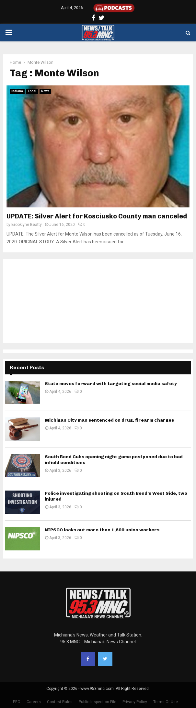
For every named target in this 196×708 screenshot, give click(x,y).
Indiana (17, 91)
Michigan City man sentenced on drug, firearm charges (109, 420)
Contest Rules (60, 702)
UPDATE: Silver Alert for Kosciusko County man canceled (96, 216)
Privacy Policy (134, 702)
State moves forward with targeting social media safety (111, 383)
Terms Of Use (165, 702)
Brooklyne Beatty (26, 224)
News (45, 91)
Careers (34, 702)
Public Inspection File (97, 702)
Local (32, 91)
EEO (16, 702)
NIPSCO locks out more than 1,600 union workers (102, 530)
